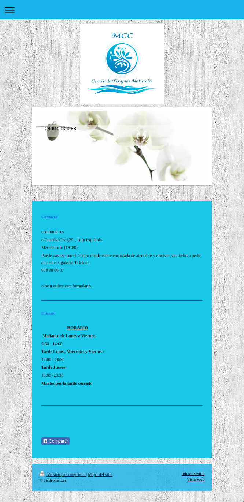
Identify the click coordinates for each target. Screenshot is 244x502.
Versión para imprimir (63, 474)
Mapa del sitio (100, 474)
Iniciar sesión (192, 473)
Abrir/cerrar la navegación (122, 10)
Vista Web (195, 479)
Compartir (55, 441)
